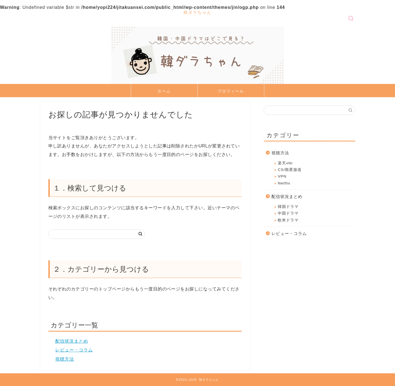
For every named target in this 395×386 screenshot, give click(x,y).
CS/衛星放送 (290, 170)
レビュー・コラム (74, 350)
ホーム (164, 91)
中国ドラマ (288, 213)
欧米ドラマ (288, 220)
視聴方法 (64, 359)
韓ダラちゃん (198, 12)
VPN (282, 176)
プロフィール (231, 91)
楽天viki (285, 163)
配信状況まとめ (71, 341)
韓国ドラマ (288, 207)
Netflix (284, 183)
